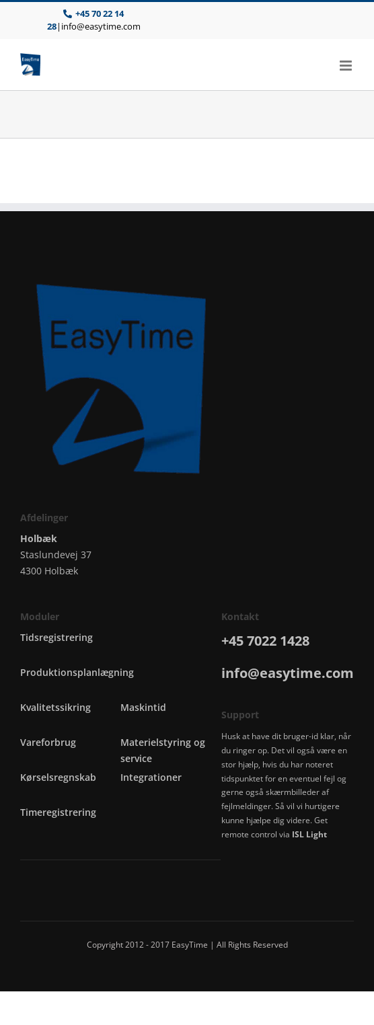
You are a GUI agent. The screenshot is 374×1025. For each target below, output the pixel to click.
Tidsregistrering (56, 637)
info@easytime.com (101, 26)
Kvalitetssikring (55, 707)
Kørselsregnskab (58, 777)
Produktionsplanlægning (77, 672)
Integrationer (151, 777)
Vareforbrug (48, 742)
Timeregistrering (58, 812)
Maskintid (143, 707)
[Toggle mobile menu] (347, 66)
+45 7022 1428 (265, 641)
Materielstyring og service (162, 750)
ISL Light (309, 834)
